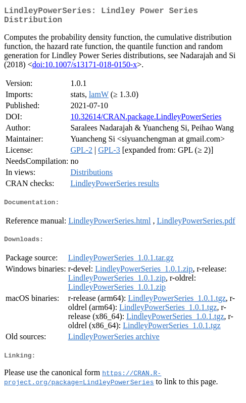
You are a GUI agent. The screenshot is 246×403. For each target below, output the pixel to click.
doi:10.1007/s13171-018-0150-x (84, 68)
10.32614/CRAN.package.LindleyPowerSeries (145, 120)
